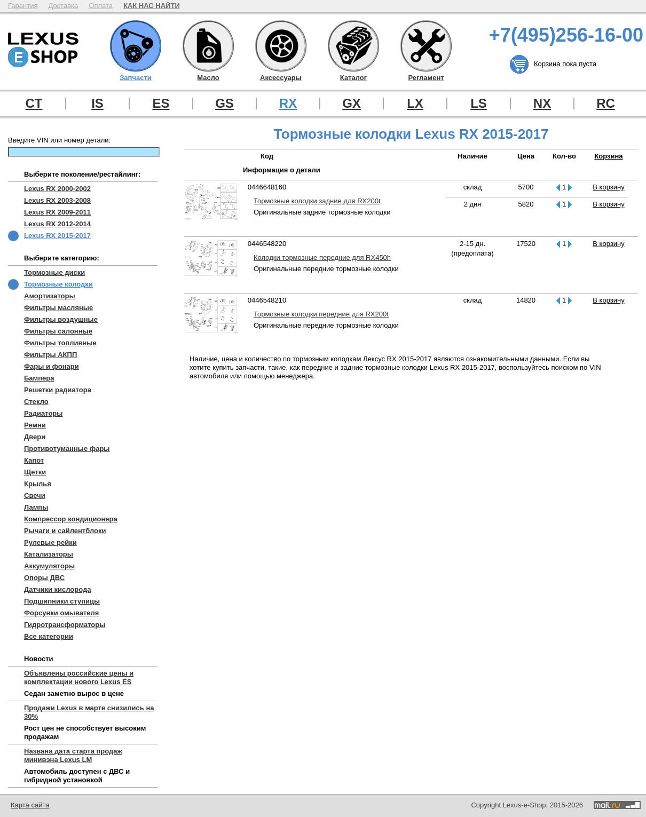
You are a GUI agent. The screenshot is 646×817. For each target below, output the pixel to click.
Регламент (426, 46)
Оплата (101, 6)
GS (224, 103)
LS (478, 103)
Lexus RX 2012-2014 (57, 224)
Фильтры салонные (58, 331)
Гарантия (22, 6)
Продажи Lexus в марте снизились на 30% (89, 712)
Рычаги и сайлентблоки (65, 531)
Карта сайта (30, 805)
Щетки (35, 472)
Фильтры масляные (58, 308)
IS (97, 103)
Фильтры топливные (60, 343)
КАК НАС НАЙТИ (151, 6)
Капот (34, 460)
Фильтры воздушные (61, 319)
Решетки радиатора (57, 390)
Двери (34, 437)
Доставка (63, 6)
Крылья (37, 484)
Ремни (35, 425)
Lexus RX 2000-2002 (57, 189)
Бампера (39, 378)
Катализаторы (48, 554)
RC (605, 103)
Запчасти (135, 46)
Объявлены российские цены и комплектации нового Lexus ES (78, 677)
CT (34, 103)
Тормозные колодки (58, 284)
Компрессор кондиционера (70, 519)
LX (415, 103)
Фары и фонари (51, 366)
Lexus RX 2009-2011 (57, 212)
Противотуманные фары (66, 449)
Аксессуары (280, 46)
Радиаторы (43, 413)
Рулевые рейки (50, 542)
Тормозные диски (54, 272)
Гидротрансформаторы (64, 625)
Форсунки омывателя (61, 613)
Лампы (36, 507)
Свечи (34, 495)
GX (351, 103)
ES (160, 103)
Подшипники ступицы (62, 601)
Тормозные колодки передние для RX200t (321, 314)
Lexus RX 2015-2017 (57, 236)
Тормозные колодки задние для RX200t (317, 201)
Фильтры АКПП (50, 355)
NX (542, 103)
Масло (208, 46)
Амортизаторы (49, 296)
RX (288, 103)
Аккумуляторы (49, 566)
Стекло (36, 402)
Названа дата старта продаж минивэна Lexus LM (73, 755)
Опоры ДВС (44, 578)
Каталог (353, 46)
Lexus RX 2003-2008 (57, 200)
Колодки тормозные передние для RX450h (322, 257)
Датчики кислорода (57, 589)
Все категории (48, 636)
